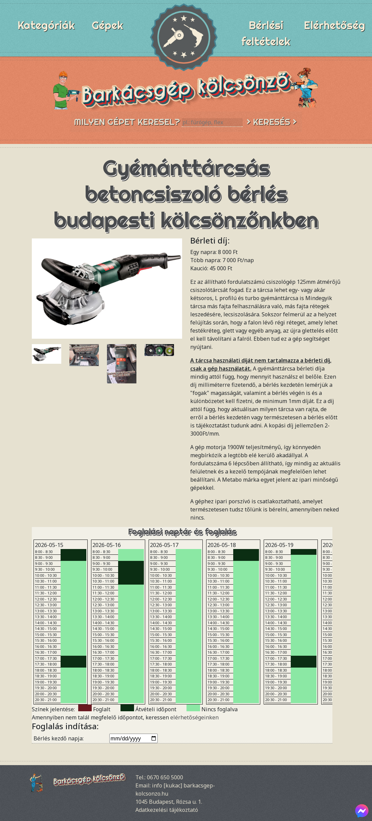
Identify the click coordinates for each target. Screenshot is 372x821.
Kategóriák (46, 25)
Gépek (107, 25)
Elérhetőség (334, 25)
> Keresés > (271, 121)
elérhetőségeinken (194, 717)
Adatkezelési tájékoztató (166, 810)
